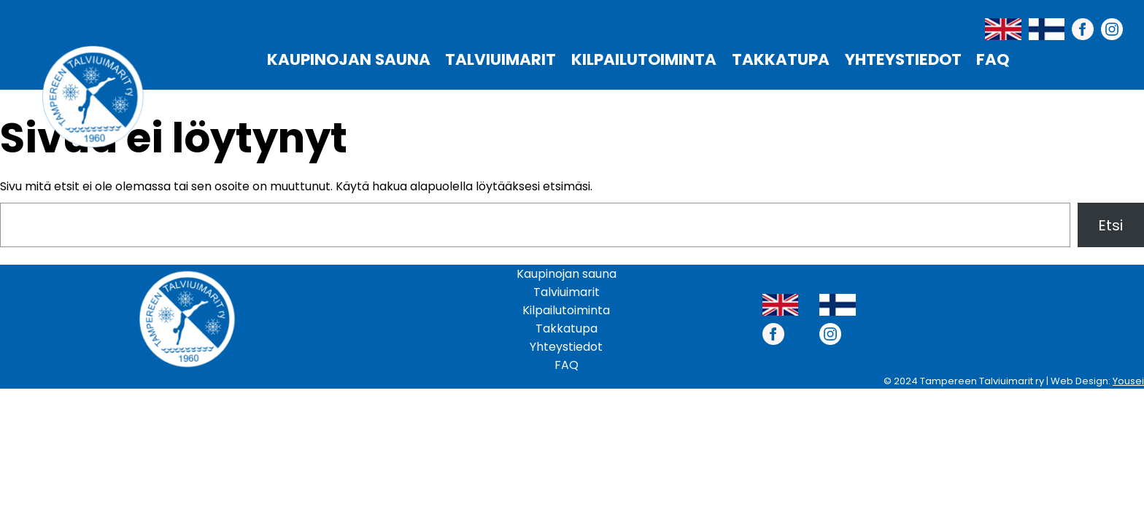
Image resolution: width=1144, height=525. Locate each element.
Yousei (1128, 381)
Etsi (1110, 225)
